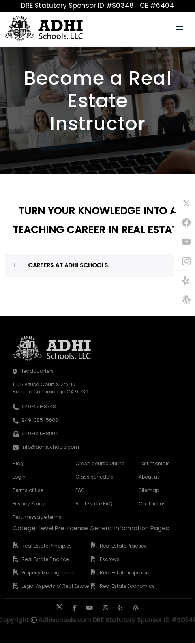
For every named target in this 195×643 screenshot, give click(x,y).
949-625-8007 (40, 433)
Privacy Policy (29, 503)
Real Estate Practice (123, 545)
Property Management (48, 572)
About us (149, 476)
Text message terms (34, 517)
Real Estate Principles (47, 545)
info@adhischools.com (50, 446)
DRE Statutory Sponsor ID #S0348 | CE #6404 (97, 5)
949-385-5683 (40, 420)
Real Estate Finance (45, 559)
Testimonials (154, 463)
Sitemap (149, 490)
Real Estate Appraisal (125, 572)
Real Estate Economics (127, 586)
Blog (18, 463)
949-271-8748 (39, 406)
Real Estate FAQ (93, 503)
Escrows (110, 559)
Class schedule (94, 476)
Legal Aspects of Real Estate (55, 586)
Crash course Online (97, 463)
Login (19, 476)
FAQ (79, 490)
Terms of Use (28, 490)
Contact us (152, 503)
